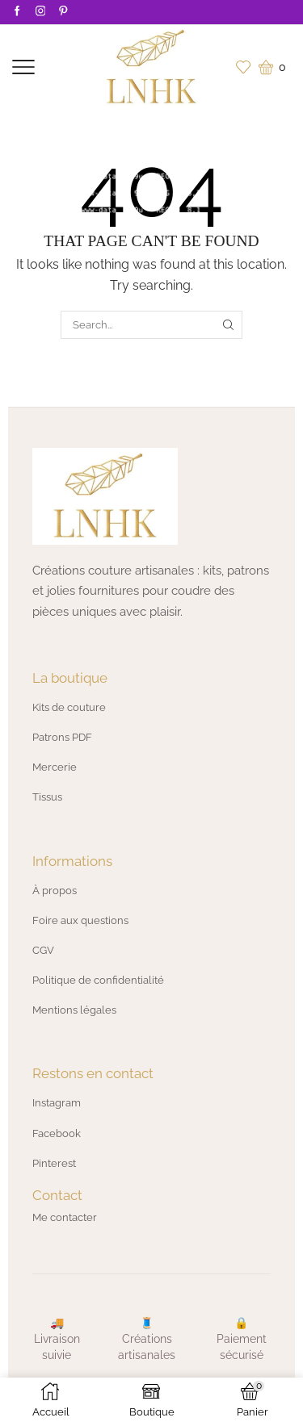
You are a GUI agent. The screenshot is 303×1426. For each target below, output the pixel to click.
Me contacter (64, 1217)
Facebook (56, 1133)
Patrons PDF (62, 737)
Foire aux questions (80, 920)
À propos (54, 890)
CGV (43, 950)
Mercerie (54, 767)
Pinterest (54, 1163)
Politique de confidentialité (98, 980)
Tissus (47, 797)
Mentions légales (74, 1010)
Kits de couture (69, 707)
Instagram (56, 1103)
